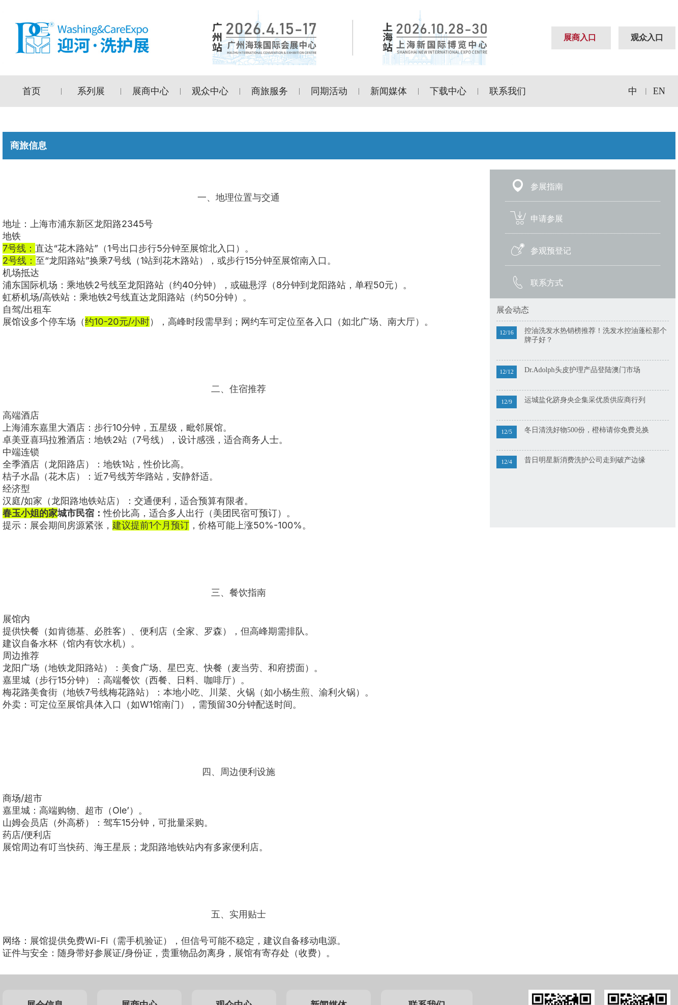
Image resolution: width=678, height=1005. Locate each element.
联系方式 (546, 282)
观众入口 (647, 37)
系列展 (91, 91)
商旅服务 (269, 91)
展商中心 (150, 91)
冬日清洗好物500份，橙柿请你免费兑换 (586, 430)
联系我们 (507, 91)
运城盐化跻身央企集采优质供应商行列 (584, 400)
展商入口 (580, 37)
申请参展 (546, 218)
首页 (31, 91)
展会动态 (512, 309)
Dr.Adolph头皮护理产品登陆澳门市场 (582, 370)
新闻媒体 (388, 91)
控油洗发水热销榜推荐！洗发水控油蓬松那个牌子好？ (595, 335)
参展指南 (546, 186)
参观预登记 (550, 250)
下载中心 (448, 91)
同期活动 (329, 91)
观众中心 (210, 91)
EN (659, 91)
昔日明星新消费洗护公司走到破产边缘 (584, 460)
